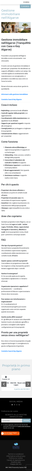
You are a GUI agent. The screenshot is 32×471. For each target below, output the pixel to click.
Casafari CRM (22, 467)
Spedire (26, 420)
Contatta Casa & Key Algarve (11, 99)
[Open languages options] (26, 2)
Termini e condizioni (16, 454)
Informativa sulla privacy (15, 456)
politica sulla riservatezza (24, 426)
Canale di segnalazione (16, 460)
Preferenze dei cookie (9, 411)
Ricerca (25, 6)
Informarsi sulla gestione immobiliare (14, 94)
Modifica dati (16, 462)
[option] (16, 384)
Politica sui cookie (16, 458)
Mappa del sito (16, 464)
